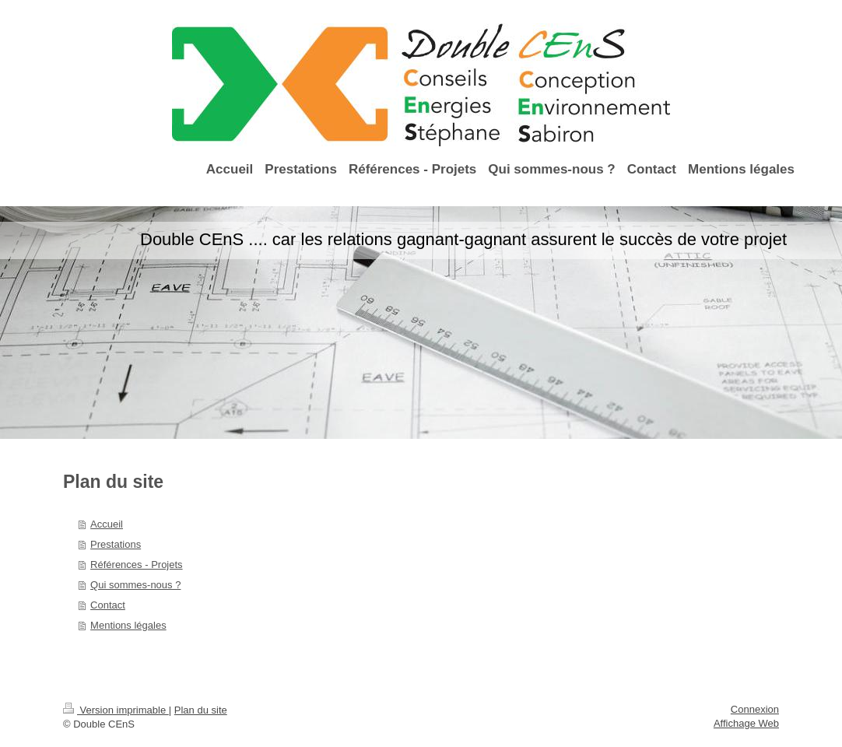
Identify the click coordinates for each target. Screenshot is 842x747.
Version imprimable (116, 710)
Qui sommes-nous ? (135, 585)
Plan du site (200, 710)
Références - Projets (136, 564)
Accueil (106, 524)
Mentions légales (128, 625)
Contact (107, 605)
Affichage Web (746, 723)
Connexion (755, 709)
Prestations (115, 544)
